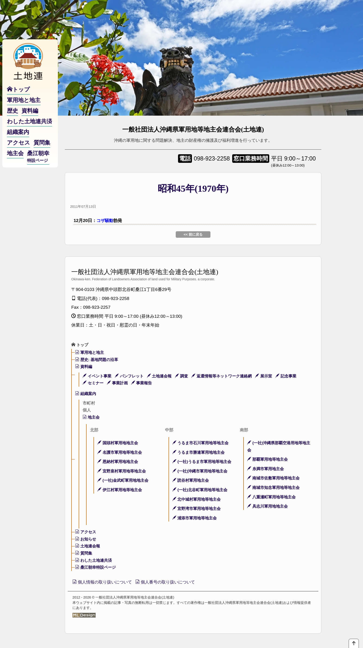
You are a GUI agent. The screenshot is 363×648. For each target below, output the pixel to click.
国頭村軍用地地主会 (118, 443)
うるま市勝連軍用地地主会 (200, 452)
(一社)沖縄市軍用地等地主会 (201, 471)
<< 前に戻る (193, 234)
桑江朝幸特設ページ (96, 567)
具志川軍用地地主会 (268, 506)
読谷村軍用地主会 (191, 480)
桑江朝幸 (38, 160)
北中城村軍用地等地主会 (198, 499)
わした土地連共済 (94, 560)
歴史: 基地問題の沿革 (98, 360)
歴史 (12, 114)
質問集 (84, 553)
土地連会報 (163, 376)
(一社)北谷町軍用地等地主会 (201, 490)
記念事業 (296, 376)
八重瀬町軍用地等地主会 (272, 497)
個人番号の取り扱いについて (170, 582)
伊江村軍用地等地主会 (120, 490)
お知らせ (86, 539)
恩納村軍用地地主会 (118, 462)
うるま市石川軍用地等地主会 (202, 443)
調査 (187, 376)
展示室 (273, 376)
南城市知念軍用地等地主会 (275, 487)
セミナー (94, 383)
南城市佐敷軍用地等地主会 (275, 478)
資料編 (84, 366)
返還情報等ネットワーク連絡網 (229, 376)
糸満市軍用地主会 (266, 469)
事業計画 (119, 383)
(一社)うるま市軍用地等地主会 (203, 462)
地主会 (91, 417)
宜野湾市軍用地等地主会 (198, 508)
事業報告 (145, 383)
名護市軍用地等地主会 (120, 452)
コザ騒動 (105, 220)
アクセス (86, 532)
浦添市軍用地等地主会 (195, 518)
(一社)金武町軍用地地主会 (124, 480)
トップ (80, 345)
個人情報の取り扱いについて (103, 582)
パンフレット (131, 376)
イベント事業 (98, 376)
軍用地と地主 (90, 352)
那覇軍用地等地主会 (268, 459)
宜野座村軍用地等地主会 (123, 471)
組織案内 (86, 394)
